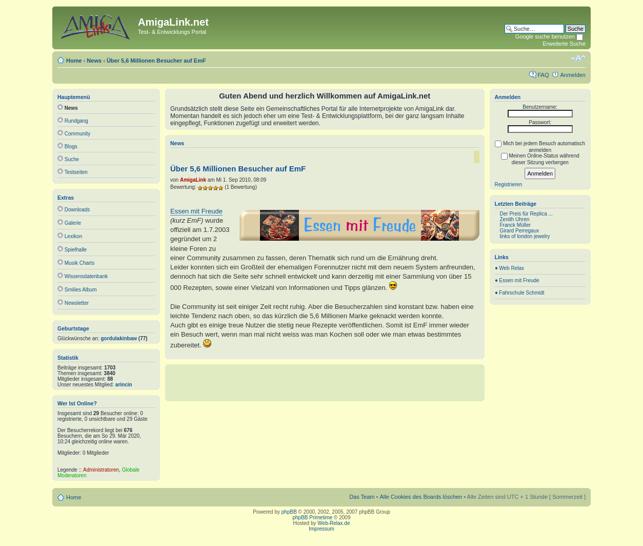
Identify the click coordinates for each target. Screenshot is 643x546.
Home (74, 60)
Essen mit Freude (196, 211)
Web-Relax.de (333, 523)
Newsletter (77, 303)
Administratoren (101, 470)
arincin (123, 384)
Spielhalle (76, 249)
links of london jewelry (525, 236)
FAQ (543, 75)
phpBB (289, 512)
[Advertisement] (325, 382)
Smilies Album (81, 289)
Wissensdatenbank (86, 276)
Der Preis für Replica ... (526, 214)
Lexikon (73, 236)
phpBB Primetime (313, 517)
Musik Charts (79, 263)
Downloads (77, 209)
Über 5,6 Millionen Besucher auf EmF (156, 60)
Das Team (361, 497)
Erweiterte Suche (564, 44)
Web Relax (511, 268)
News (94, 60)
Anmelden (573, 75)
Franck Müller (515, 225)
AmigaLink (193, 180)
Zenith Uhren (515, 219)
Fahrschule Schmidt (521, 293)
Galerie (73, 223)
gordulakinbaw (119, 338)
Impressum (321, 529)
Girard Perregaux (519, 230)
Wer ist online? (77, 403)
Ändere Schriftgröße (578, 58)
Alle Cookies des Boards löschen (420, 497)
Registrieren (509, 184)
